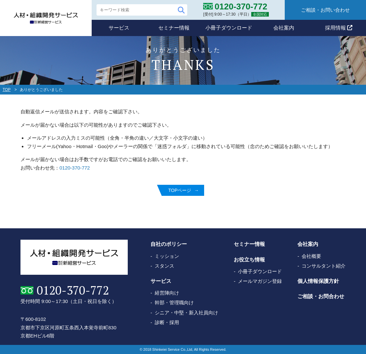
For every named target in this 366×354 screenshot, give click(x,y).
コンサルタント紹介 (324, 266)
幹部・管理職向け (174, 302)
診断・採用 (167, 322)
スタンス (164, 266)
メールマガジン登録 (260, 281)
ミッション (167, 256)
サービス (119, 28)
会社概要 (311, 256)
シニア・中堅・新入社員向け (186, 312)
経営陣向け (167, 293)
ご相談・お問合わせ (320, 296)
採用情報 (338, 28)
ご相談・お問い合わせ (325, 10)
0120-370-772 (74, 168)
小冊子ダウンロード (228, 28)
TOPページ (179, 190)
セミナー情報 (174, 28)
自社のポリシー (168, 244)
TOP (6, 89)
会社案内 (283, 28)
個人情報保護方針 (318, 281)
